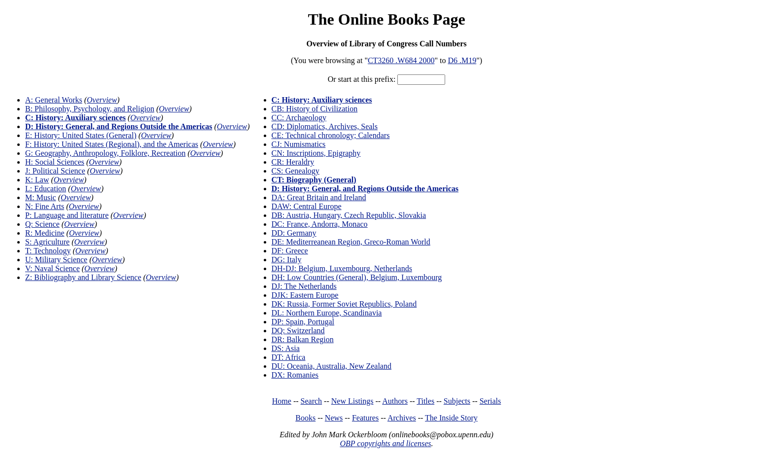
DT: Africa (289, 357)
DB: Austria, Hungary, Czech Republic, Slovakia (349, 215)
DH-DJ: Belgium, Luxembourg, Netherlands (342, 268)
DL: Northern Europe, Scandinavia (327, 313)
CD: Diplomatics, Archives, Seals (325, 126)
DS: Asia (286, 348)
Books (305, 418)
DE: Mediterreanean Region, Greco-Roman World (351, 242)
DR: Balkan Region (303, 339)
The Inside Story (451, 418)
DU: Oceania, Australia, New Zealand (331, 366)
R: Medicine (45, 233)
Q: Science (42, 224)
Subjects (457, 401)
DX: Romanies (295, 375)
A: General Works (53, 100)
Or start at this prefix (360, 79)
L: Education (45, 188)
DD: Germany (294, 233)
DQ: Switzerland (298, 330)
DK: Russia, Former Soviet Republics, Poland (344, 304)
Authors (395, 401)
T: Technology (47, 250)
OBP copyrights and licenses (385, 443)
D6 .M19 (462, 60)
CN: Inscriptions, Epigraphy (316, 153)
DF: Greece (290, 250)
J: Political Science (55, 171)
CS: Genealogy (295, 171)
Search (311, 401)
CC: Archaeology (299, 117)
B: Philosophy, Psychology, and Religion (89, 109)
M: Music (40, 197)
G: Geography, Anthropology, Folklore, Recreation (105, 153)
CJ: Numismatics (299, 144)
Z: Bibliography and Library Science (83, 277)
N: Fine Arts (44, 206)
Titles (425, 401)
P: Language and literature (66, 215)
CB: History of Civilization (315, 109)
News (334, 418)
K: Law (37, 179)
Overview (102, 100)
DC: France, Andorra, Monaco (320, 224)
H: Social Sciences (54, 162)
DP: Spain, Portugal (303, 321)
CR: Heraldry (293, 162)
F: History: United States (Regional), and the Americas (111, 144)
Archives (401, 418)
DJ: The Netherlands (304, 286)
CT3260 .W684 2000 (401, 60)
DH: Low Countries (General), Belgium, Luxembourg (357, 277)
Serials (490, 401)
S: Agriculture (47, 242)
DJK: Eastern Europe (305, 295)
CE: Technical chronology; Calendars (331, 135)
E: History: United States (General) (81, 135)
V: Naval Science (52, 268)
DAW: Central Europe (307, 206)
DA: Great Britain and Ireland (319, 197)
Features (365, 418)
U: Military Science (56, 259)
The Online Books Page (386, 19)
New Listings (352, 401)
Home (281, 401)
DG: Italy (287, 259)
